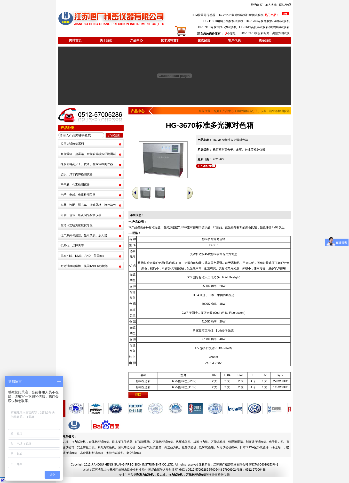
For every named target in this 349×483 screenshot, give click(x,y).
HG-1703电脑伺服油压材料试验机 (268, 21)
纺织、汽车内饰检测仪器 (77, 174)
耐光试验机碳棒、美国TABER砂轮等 (84, 266)
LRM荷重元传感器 (203, 15)
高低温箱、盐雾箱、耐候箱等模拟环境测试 (88, 154)
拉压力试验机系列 (72, 143)
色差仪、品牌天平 (72, 245)
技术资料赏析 (170, 40)
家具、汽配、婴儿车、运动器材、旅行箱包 (88, 205)
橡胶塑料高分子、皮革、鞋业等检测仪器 (87, 164)
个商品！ (217, 33)
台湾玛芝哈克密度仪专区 (77, 225)
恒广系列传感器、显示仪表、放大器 (84, 235)
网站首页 (75, 40)
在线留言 (204, 40)
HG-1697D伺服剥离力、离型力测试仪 (265, 33)
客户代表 (234, 40)
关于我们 (106, 40)
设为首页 (257, 5)
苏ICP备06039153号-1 (263, 464)
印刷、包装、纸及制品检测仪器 (81, 215)
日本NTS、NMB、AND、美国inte (82, 256)
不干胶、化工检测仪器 (75, 184)
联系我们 (265, 40)
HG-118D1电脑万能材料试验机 (223, 21)
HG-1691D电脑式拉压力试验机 (217, 27)
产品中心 (136, 40)
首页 (216, 111)
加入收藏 (271, 5)
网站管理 (285, 5)
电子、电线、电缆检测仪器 (78, 194)
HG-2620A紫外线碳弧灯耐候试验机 (240, 15)
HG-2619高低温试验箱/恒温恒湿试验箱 (264, 27)
